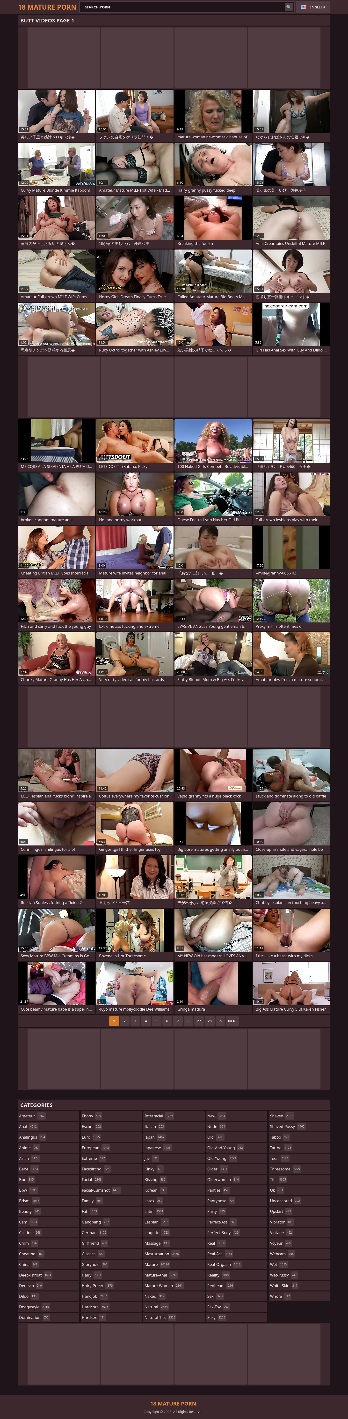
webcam (282, 1253)
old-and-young (225, 1147)
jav (152, 1158)
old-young (222, 1158)
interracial (159, 1116)
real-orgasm (224, 1264)
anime (29, 1147)
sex (216, 1296)
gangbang (96, 1222)
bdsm (29, 1200)
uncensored (285, 1200)
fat (90, 1211)
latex (154, 1200)
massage (157, 1243)
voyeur (281, 1243)
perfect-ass (222, 1222)
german (95, 1232)
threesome (285, 1169)
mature (157, 1264)
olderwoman (223, 1179)
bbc (27, 1179)
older (217, 1169)
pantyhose (221, 1200)
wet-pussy (284, 1275)
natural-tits (160, 1317)
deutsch (31, 1285)
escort (92, 1126)
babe (29, 1169)
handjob (95, 1296)
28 (210, 1021)
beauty (30, 1211)
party (216, 1211)
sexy (216, 1317)
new (216, 1116)
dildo (29, 1296)
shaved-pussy (287, 1126)
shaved (282, 1116)
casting (30, 1232)
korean (156, 1190)
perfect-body (223, 1232)
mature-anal (161, 1275)
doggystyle (34, 1307)
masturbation (162, 1253)
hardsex (94, 1317)
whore (280, 1296)
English (317, 7)
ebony (92, 1116)
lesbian (157, 1222)
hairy (92, 1275)
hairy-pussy (98, 1285)
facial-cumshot (101, 1190)
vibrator (282, 1222)
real (216, 1243)
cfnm (28, 1243)
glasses (93, 1253)
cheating (31, 1253)
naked (155, 1296)
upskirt (281, 1211)
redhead (220, 1285)
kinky (154, 1169)
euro (91, 1137)
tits (278, 1179)
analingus (32, 1137)
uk (277, 1190)
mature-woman (164, 1285)
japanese (158, 1147)
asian (29, 1158)
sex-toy (218, 1307)
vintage (281, 1232)
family (92, 1200)
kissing (156, 1179)
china (29, 1264)
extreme (94, 1158)
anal (28, 1126)
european (96, 1147)
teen (279, 1158)
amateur (32, 1116)
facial (92, 1179)
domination (34, 1317)
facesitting (96, 1169)
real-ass (220, 1253)
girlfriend (95, 1243)
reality (218, 1275)
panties (218, 1190)
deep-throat (35, 1275)
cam (28, 1222)
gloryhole (95, 1264)
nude (216, 1126)
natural (157, 1307)
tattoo (281, 1147)
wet (279, 1264)
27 (199, 1021)
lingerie (157, 1232)
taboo (280, 1137)
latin (154, 1211)
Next (232, 1021)
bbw (28, 1190)
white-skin (284, 1285)
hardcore (95, 1307)
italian (155, 1126)
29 (220, 1021)
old (216, 1137)
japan (155, 1137)
